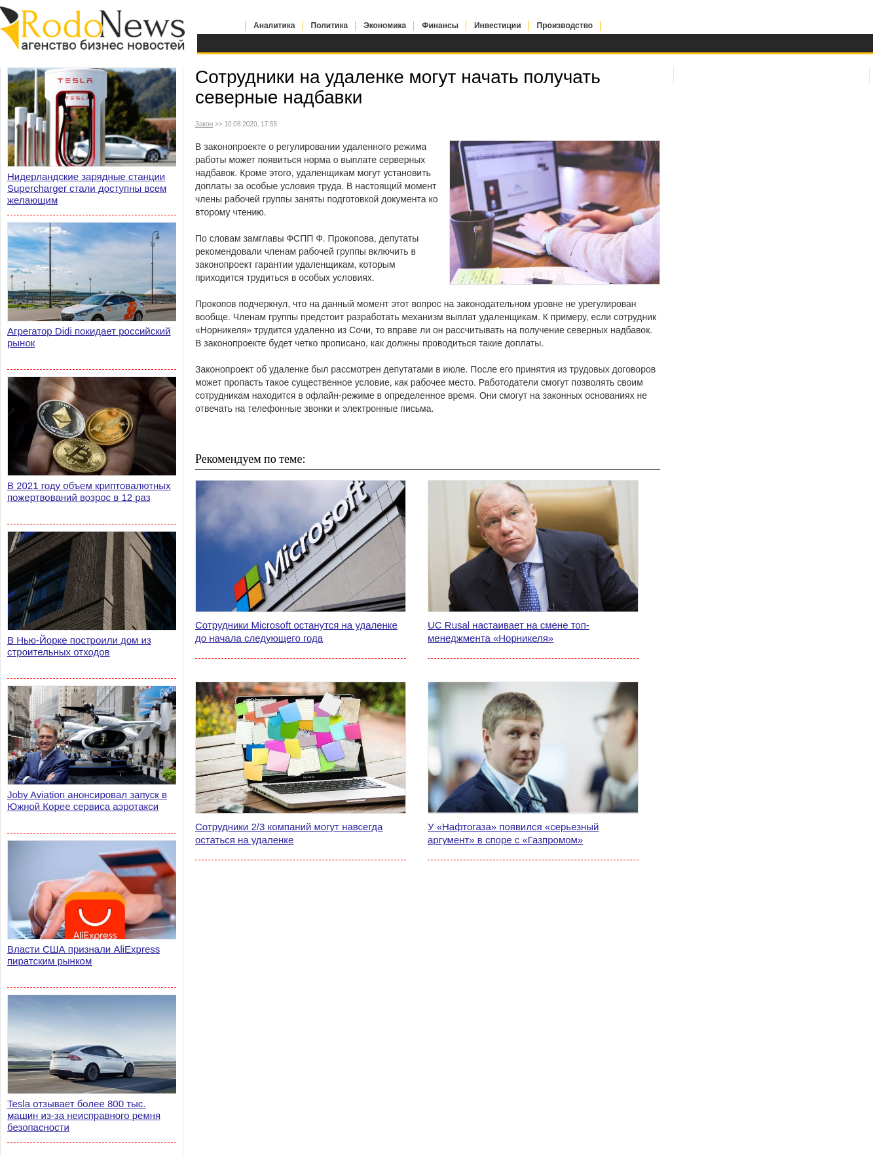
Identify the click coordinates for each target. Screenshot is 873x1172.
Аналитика (274, 25)
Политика (329, 25)
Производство (565, 25)
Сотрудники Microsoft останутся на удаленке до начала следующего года (296, 631)
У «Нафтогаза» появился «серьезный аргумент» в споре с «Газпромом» (513, 833)
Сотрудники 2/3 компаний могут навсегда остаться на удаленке (288, 833)
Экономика (384, 25)
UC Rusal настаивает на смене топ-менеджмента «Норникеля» (508, 631)
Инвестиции (497, 25)
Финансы (440, 25)
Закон (204, 124)
